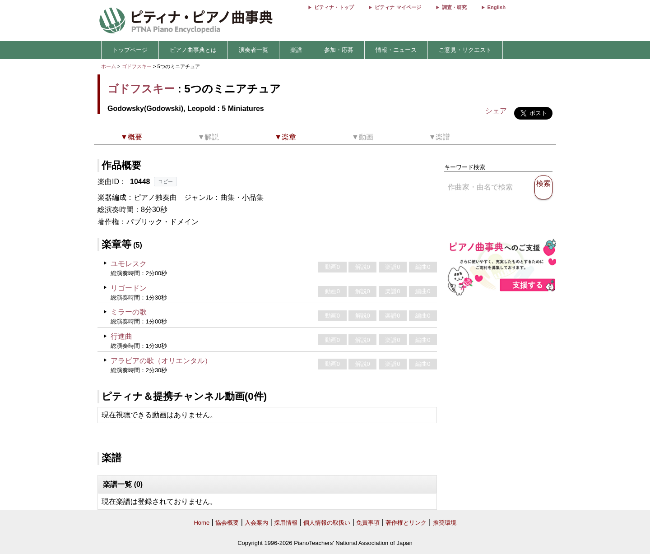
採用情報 (285, 522)
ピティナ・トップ (334, 7)
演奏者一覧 (253, 49)
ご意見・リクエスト (465, 49)
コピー (165, 181)
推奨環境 (444, 522)
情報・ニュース (396, 49)
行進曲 (121, 336)
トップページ (130, 49)
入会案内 (256, 522)
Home (201, 522)
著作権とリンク (406, 522)
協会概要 (227, 522)
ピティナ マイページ (398, 7)
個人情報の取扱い (326, 522)
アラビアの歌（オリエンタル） (161, 361)
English (497, 7)
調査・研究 (454, 7)
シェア (496, 111)
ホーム (108, 66)
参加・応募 (338, 49)
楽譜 (296, 49)
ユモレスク (129, 264)
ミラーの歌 (129, 312)
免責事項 (368, 522)
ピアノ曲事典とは (193, 49)
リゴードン (129, 288)
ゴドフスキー (137, 66)
